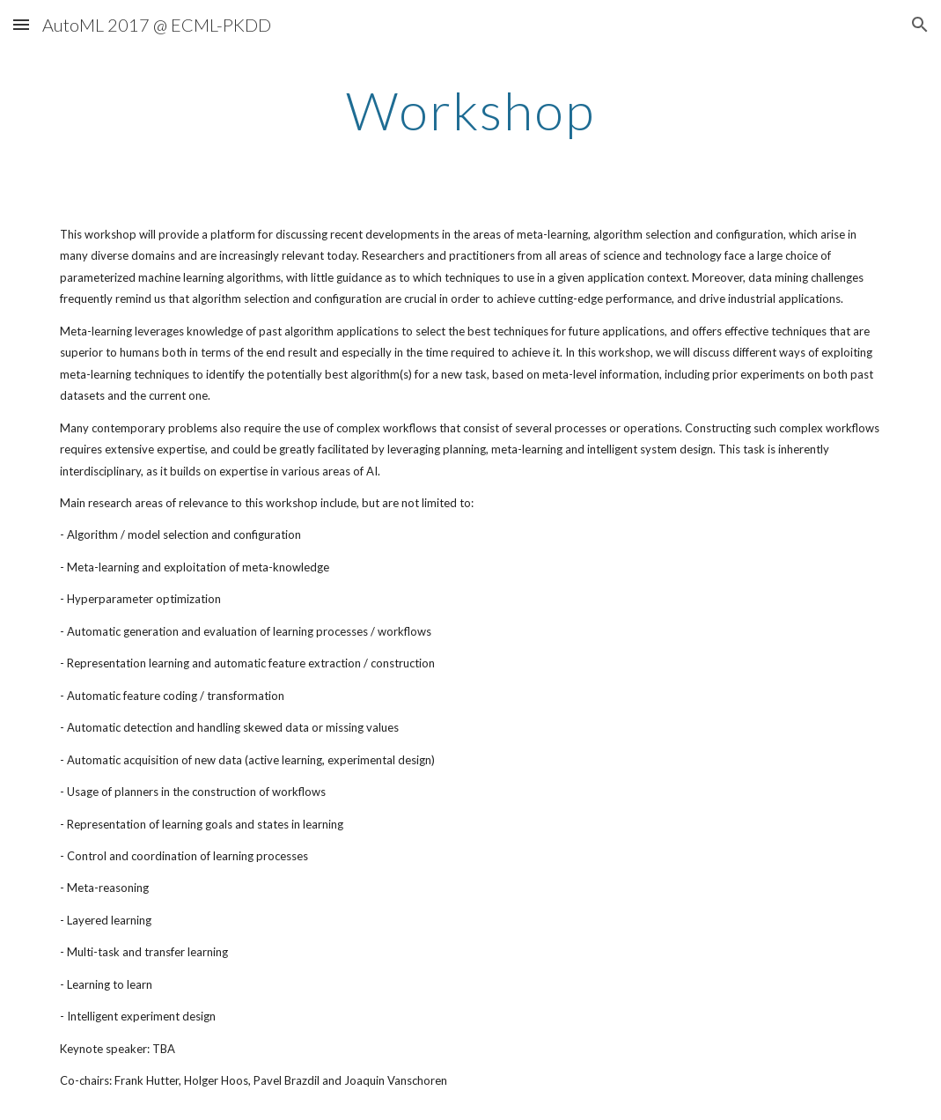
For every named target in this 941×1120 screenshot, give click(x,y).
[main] (470, 110)
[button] (21, 24)
